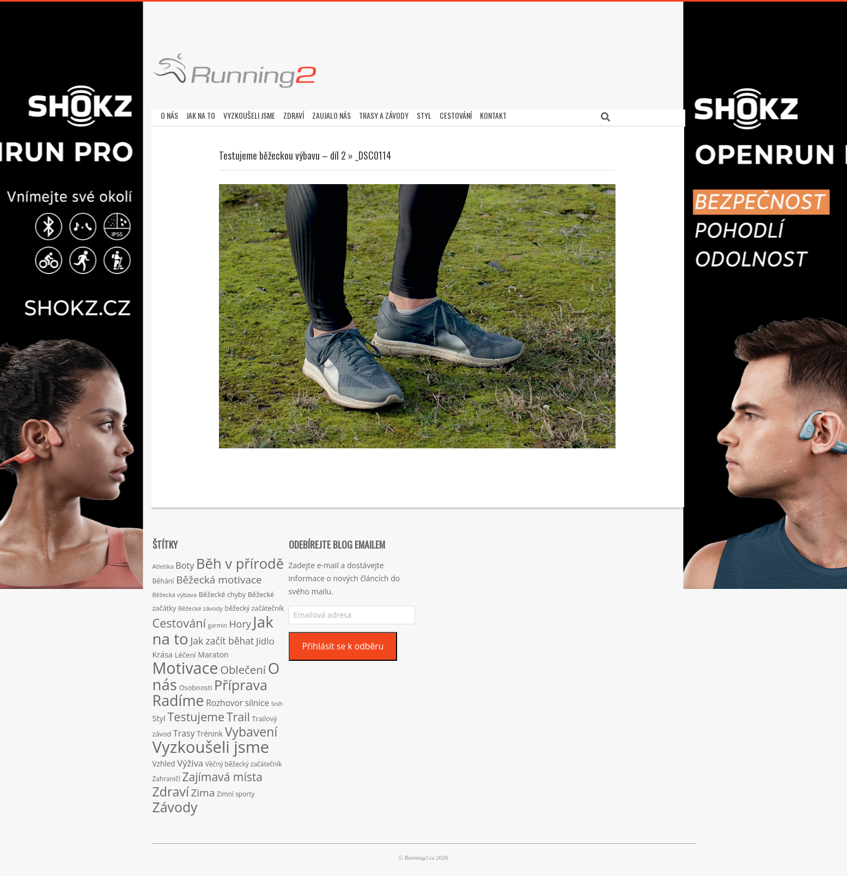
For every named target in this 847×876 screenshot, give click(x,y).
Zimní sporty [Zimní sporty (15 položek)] (235, 791)
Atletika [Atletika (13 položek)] (163, 563)
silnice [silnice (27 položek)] (257, 700)
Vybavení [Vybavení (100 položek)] (251, 729)
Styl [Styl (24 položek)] (159, 715)
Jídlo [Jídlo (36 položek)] (265, 638)
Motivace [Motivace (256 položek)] (185, 665)
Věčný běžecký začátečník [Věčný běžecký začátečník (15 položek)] (243, 761)
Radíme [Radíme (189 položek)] (178, 698)
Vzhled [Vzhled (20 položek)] (164, 761)
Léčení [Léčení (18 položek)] (185, 652)
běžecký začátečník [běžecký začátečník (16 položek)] (254, 605)
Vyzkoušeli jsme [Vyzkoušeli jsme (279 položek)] (211, 744)
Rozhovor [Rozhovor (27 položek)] (224, 700)
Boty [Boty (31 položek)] (184, 563)
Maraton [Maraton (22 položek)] (213, 652)
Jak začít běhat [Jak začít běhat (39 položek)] (222, 637)
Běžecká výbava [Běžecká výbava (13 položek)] (175, 592)
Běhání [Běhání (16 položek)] (163, 578)
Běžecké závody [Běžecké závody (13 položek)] (200, 605)
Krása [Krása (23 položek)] (163, 652)
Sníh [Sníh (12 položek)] (277, 701)
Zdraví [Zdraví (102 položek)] (171, 789)
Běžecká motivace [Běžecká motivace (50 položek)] (219, 577)
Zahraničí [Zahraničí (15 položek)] (166, 775)
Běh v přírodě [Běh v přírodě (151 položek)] (240, 560)
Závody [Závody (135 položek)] (175, 804)
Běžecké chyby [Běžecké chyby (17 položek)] (222, 592)
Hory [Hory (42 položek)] (240, 621)
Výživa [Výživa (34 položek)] (190, 760)
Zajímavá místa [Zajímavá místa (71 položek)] (222, 774)
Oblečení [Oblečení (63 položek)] (243, 666)
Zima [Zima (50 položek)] (203, 790)
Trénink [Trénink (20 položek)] (210, 731)
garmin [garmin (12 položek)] (217, 622)
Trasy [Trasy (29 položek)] (183, 731)
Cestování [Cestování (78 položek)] (179, 620)
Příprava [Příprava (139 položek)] (240, 682)
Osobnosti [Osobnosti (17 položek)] (195, 685)
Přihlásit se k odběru (342, 643)
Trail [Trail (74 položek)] (238, 714)
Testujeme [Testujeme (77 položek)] (196, 714)
